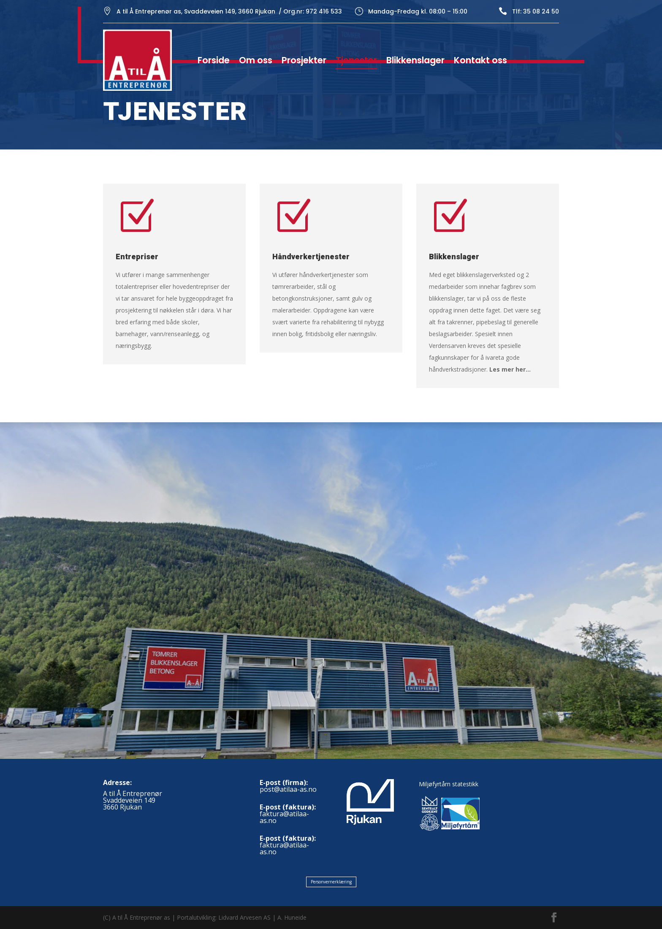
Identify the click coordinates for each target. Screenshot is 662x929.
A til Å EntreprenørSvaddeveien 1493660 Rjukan (132, 800)
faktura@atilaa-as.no (284, 817)
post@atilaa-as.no (288, 789)
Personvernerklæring (331, 882)
